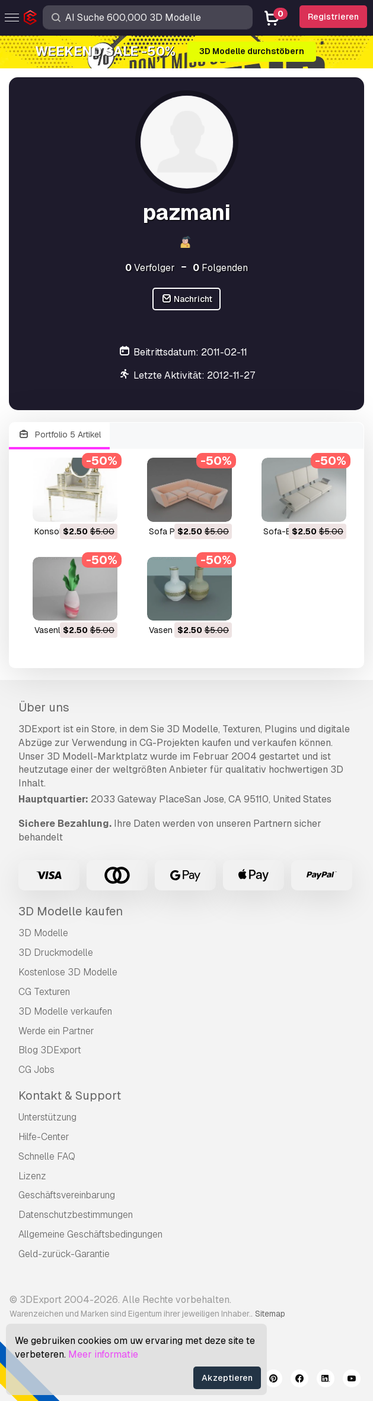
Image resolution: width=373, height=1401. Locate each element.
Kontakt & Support (69, 1095)
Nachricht (187, 299)
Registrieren (333, 16)
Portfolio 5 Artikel (59, 434)
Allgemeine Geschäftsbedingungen (90, 1234)
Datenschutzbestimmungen (75, 1214)
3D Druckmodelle (55, 952)
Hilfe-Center (43, 1137)
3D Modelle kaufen (70, 911)
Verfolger (150, 268)
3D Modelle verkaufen (65, 1011)
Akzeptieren (227, 1377)
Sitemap (270, 1313)
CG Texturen (44, 992)
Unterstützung (47, 1117)
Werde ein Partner (56, 1031)
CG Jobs (36, 1069)
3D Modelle (43, 933)
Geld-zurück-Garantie (64, 1254)
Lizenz (32, 1176)
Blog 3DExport (49, 1050)
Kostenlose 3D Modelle (67, 972)
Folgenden (220, 268)
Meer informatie (103, 1354)
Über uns (43, 707)
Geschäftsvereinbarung (66, 1195)
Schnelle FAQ (46, 1156)
